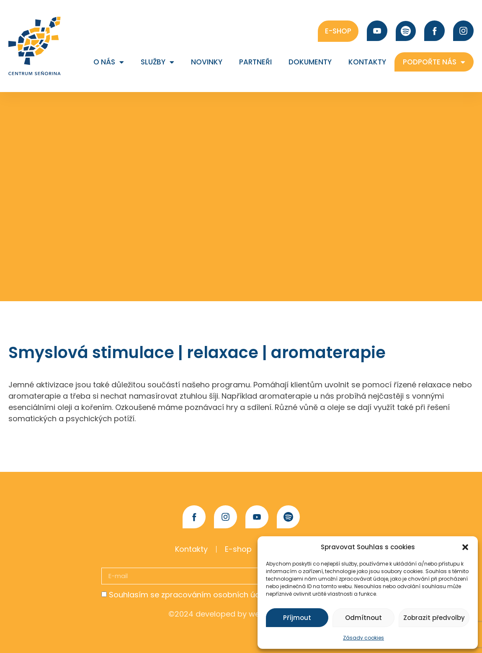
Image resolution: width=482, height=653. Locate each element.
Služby (157, 62)
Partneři (255, 62)
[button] (465, 547)
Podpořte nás (434, 62)
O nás (108, 62)
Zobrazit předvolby (434, 617)
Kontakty (367, 62)
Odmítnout (363, 617)
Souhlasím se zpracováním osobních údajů (190, 594)
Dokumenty (310, 62)
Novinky (206, 62)
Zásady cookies (363, 637)
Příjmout (297, 617)
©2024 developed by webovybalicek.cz (241, 614)
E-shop (238, 549)
